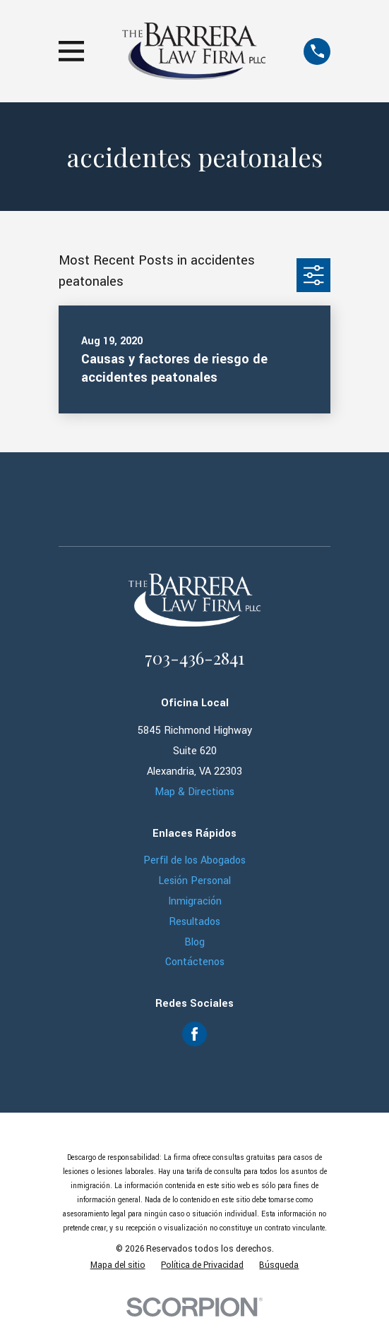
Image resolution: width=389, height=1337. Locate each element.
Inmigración (195, 901)
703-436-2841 (194, 657)
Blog (194, 942)
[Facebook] (194, 1034)
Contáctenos (195, 962)
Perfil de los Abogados (194, 860)
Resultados (194, 921)
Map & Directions (194, 792)
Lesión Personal (194, 880)
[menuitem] (117, 1265)
